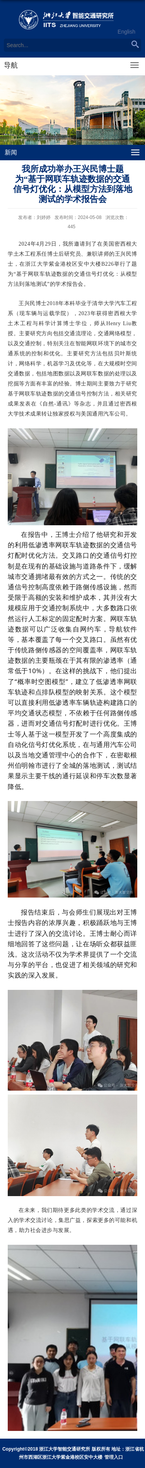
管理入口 (113, 1457)
